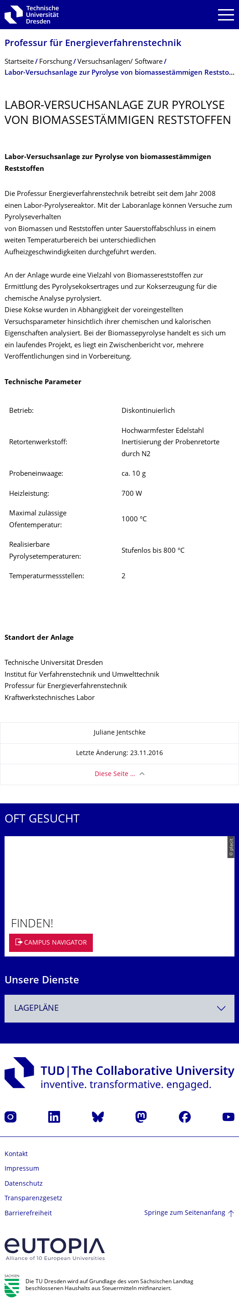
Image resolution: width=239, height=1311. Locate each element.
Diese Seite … (115, 774)
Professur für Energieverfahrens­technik (93, 44)
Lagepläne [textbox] (36, 1009)
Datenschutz (24, 1184)
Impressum (22, 1169)
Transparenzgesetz (33, 1199)
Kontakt (16, 1154)
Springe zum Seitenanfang (184, 1213)
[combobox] (119, 1009)
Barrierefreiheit (28, 1214)
